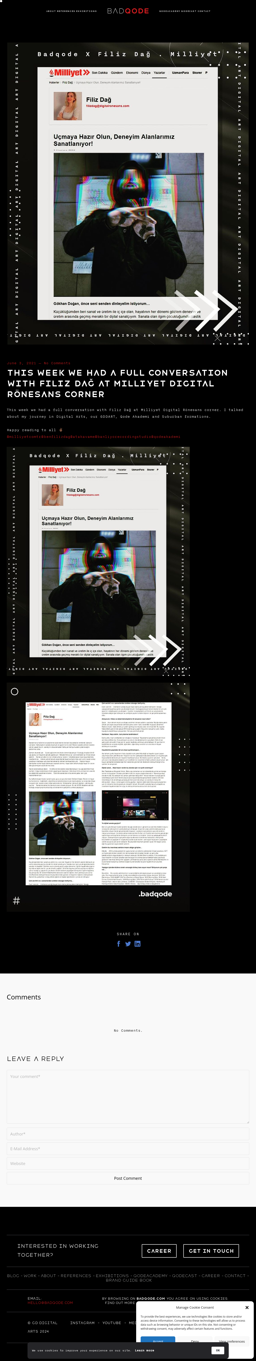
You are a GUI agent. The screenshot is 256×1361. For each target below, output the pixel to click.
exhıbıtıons (112, 1276)
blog (13, 1276)
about (48, 1276)
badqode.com (150, 1298)
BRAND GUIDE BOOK (129, 1280)
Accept (158, 1341)
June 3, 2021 (21, 363)
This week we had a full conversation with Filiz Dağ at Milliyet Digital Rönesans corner (117, 383)
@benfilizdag (55, 437)
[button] (247, 1307)
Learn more (144, 1350)
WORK (29, 1276)
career (210, 1276)
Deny (195, 1341)
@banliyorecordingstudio (123, 437)
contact (234, 1276)
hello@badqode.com (50, 1303)
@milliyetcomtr (24, 437)
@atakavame (82, 437)
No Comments (57, 363)
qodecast (185, 1276)
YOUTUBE (111, 1323)
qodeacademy (150, 1276)
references (76, 1276)
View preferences (232, 1341)
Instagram (82, 1323)
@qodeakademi (166, 437)
